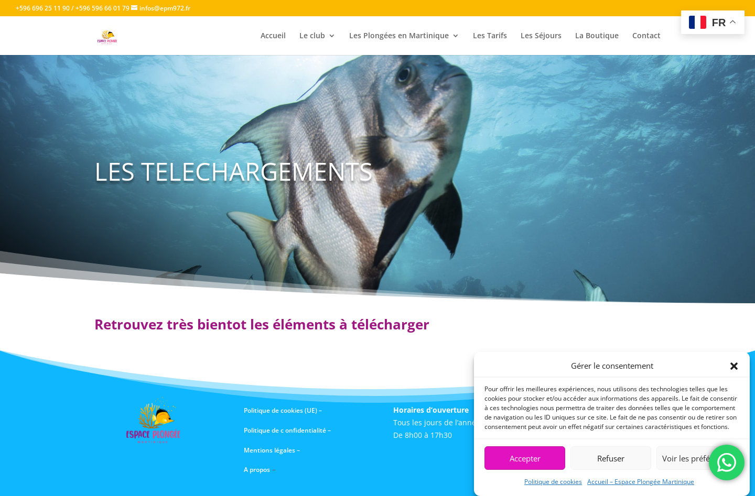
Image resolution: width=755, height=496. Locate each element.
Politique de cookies (553, 482)
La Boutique (597, 36)
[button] (734, 366)
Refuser (610, 459)
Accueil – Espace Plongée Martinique (640, 482)
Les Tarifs (490, 36)
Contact (646, 36)
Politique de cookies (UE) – (283, 410)
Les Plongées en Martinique (399, 36)
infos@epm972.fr (164, 8)
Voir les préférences (698, 459)
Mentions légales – (272, 450)
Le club (312, 36)
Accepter (525, 459)
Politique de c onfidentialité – (287, 430)
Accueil (273, 36)
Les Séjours (541, 36)
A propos (257, 469)
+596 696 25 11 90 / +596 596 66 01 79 (73, 8)
